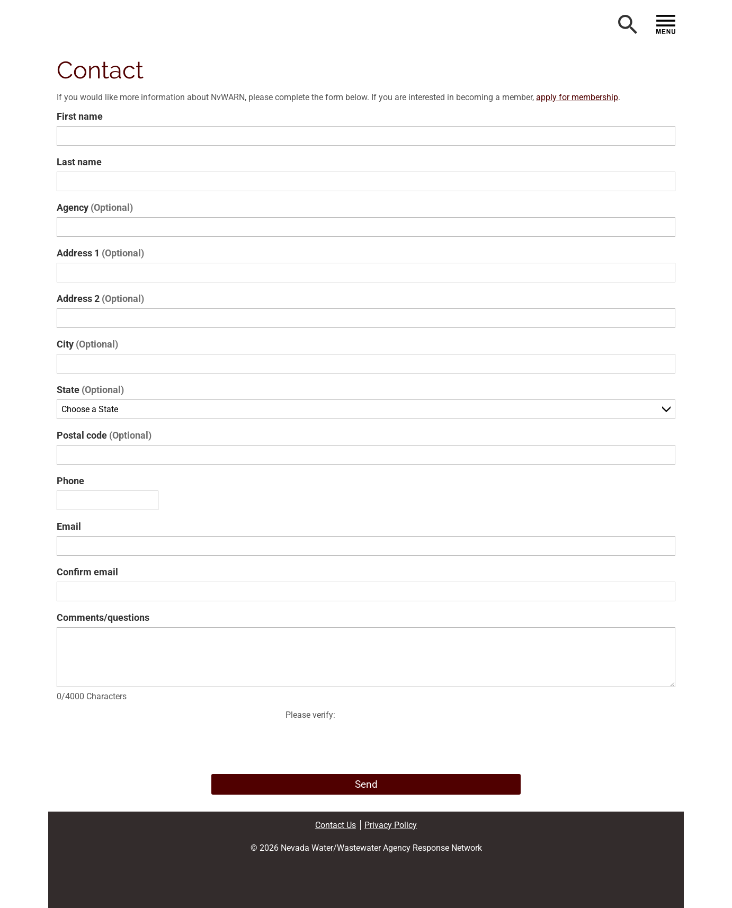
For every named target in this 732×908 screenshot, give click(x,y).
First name (80, 116)
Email (69, 526)
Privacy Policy (390, 825)
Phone (70, 480)
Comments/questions (103, 617)
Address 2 (100, 298)
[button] (125, 26)
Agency (95, 207)
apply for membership (577, 97)
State (90, 389)
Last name (79, 161)
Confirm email (87, 571)
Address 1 (100, 253)
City (87, 344)
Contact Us (335, 825)
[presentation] (366, 744)
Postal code (104, 435)
